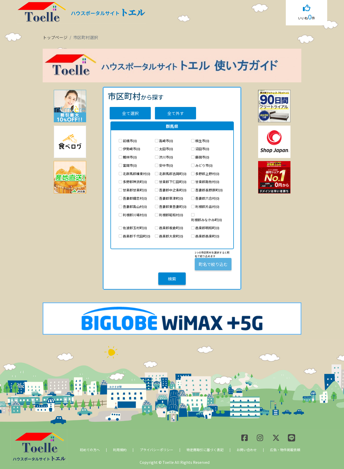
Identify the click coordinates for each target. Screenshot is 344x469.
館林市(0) (130, 157)
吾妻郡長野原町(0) (209, 189)
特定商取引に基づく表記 (204, 449)
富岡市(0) (130, 165)
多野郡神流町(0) (135, 181)
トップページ (55, 37)
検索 (172, 279)
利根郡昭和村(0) (171, 214)
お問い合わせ (247, 449)
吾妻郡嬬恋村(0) (135, 198)
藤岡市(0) (202, 157)
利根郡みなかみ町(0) (206, 219)
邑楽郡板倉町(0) (171, 227)
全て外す (175, 113)
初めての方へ (90, 449)
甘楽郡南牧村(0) (207, 181)
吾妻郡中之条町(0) (172, 189)
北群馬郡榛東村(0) (136, 173)
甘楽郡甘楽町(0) (135, 189)
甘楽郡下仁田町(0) (172, 181)
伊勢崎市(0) (131, 148)
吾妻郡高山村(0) (135, 206)
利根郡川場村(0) (135, 214)
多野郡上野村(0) (207, 173)
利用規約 (119, 449)
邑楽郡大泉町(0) (171, 236)
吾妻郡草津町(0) (171, 198)
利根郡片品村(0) (207, 206)
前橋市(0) (130, 140)
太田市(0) (166, 148)
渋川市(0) (166, 157)
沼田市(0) (202, 148)
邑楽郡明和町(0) (207, 227)
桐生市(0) (202, 140)
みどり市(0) (204, 165)
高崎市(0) (166, 140)
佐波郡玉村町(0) (135, 227)
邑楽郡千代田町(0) (136, 236)
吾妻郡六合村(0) (207, 198)
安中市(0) (166, 165)
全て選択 (130, 113)
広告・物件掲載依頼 (285, 449)
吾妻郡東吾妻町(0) (172, 206)
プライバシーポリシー (156, 449)
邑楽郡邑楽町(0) (207, 236)
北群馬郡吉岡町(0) (172, 173)
